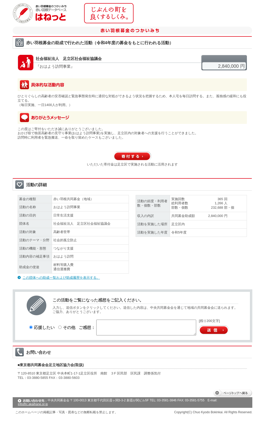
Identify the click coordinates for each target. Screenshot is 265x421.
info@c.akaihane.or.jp (33, 404)
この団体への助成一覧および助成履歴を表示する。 (61, 278)
